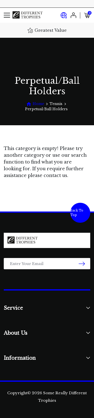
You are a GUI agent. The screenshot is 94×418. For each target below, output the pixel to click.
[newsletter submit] (81, 263)
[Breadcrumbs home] (35, 103)
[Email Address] (47, 263)
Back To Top (76, 212)
